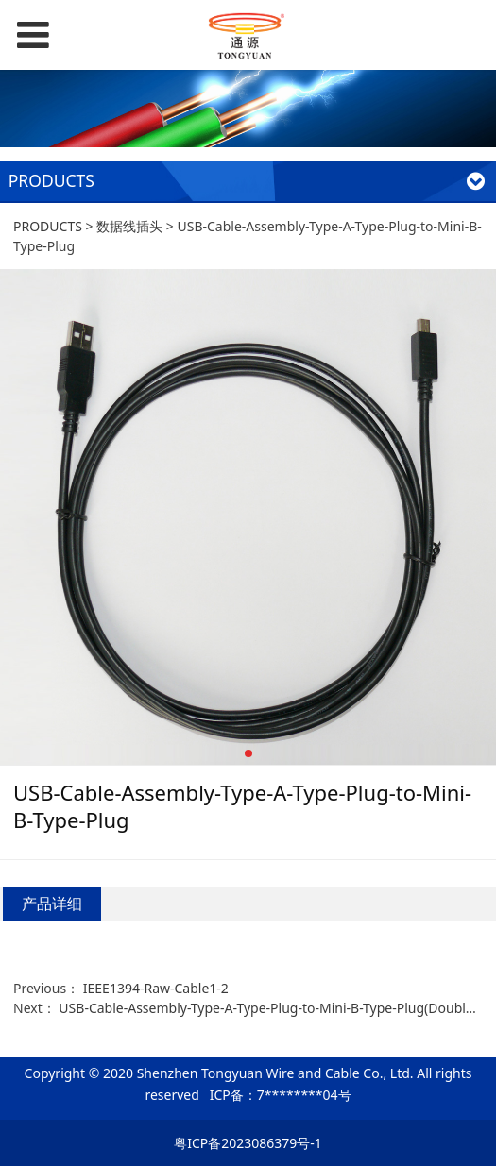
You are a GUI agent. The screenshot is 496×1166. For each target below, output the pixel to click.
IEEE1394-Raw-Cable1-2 (156, 988)
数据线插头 (129, 226)
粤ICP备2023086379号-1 (248, 1143)
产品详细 (52, 903)
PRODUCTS (47, 226)
